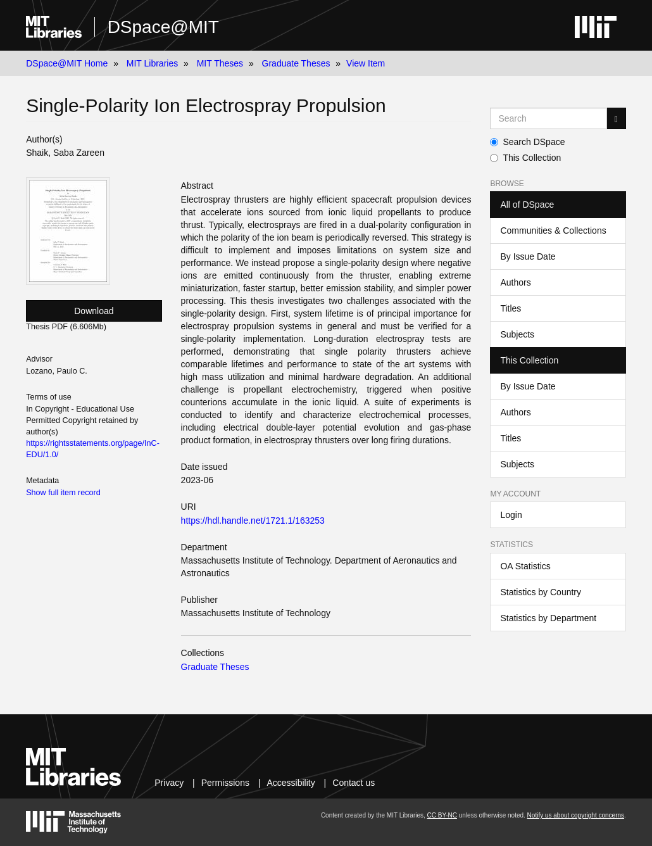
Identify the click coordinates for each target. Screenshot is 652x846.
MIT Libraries (152, 63)
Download (93, 311)
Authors (515, 282)
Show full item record (63, 492)
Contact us (353, 783)
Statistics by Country (540, 592)
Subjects (517, 334)
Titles (510, 308)
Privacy (169, 783)
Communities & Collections (553, 230)
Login (511, 515)
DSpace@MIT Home (67, 63)
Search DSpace (527, 142)
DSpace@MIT (163, 27)
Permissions (225, 783)
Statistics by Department (548, 618)
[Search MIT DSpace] (548, 118)
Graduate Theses (296, 63)
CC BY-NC (442, 815)
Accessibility (290, 783)
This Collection (525, 158)
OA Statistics (525, 566)
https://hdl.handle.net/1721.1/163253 (253, 520)
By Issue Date (527, 256)
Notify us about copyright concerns (575, 815)
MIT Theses (220, 63)
